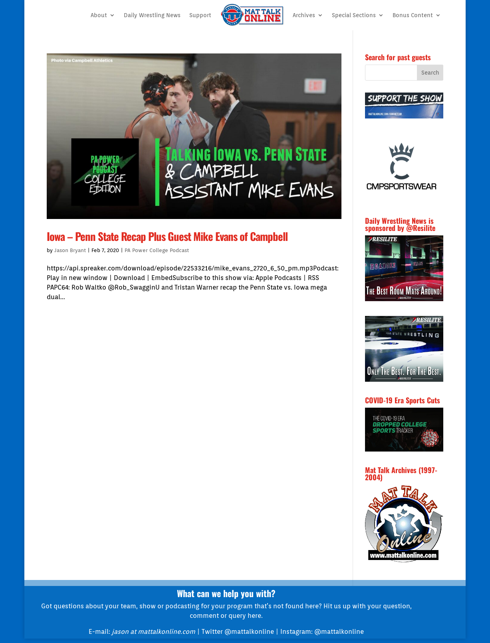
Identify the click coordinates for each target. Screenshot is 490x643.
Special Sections (354, 15)
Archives (304, 15)
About (99, 15)
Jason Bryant (70, 250)
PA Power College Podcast (157, 250)
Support (200, 15)
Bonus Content (413, 15)
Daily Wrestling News (152, 15)
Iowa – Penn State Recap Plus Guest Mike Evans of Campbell (167, 236)
